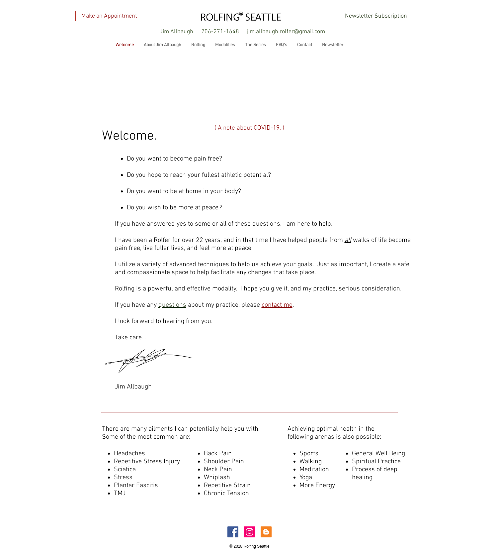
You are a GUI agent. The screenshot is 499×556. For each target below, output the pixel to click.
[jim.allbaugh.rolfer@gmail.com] (286, 32)
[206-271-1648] (220, 32)
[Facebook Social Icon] (232, 531)
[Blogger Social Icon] (266, 531)
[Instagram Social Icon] (249, 531)
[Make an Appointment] (109, 16)
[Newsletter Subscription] (376, 16)
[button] (176, 32)
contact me (277, 305)
